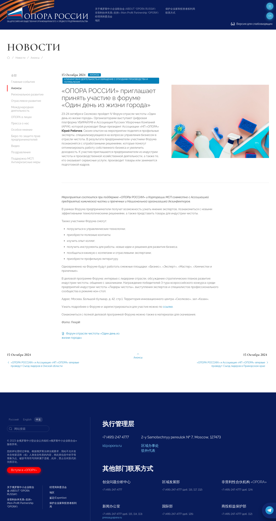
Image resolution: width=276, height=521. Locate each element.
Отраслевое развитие (26, 101)
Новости (20, 57)
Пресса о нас (20, 123)
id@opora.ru (112, 446)
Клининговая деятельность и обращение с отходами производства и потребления (106, 80)
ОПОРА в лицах (21, 117)
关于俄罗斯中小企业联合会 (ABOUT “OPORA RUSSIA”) (125, 8)
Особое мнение (21, 129)
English (27, 419)
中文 (38, 419)
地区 (97, 20)
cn (269, 16)
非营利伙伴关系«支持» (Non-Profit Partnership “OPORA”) (126, 12)
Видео (15, 146)
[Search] (28, 429)
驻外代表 (148, 450)
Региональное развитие (27, 94)
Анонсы (35, 57)
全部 (14, 75)
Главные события (23, 81)
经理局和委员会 (103, 16)
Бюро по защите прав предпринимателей (25, 137)
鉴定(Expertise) (58, 497)
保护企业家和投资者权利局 (180, 8)
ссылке (168, 310)
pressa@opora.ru (112, 517)
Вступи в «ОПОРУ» (24, 470)
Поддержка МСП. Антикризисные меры (25, 160)
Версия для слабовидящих (251, 24)
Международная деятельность (22, 109)
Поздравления (20, 152)
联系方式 (170, 12)
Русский (14, 419)
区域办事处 (150, 446)
